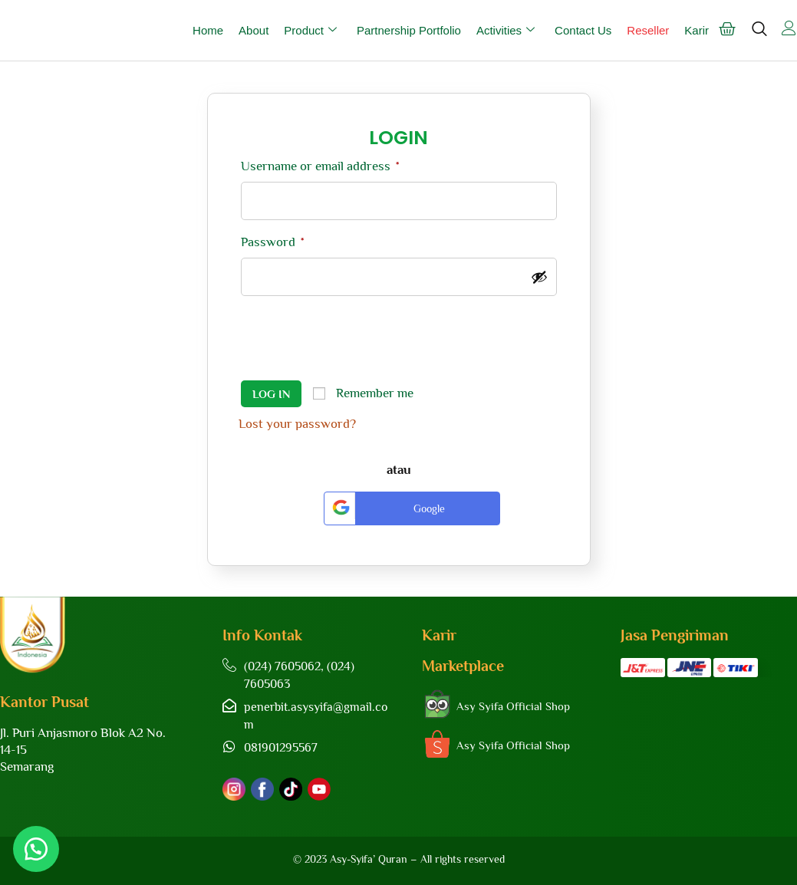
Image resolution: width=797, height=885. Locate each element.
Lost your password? (297, 423)
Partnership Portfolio (409, 30)
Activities (505, 30)
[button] (38, 847)
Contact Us (583, 30)
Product (310, 30)
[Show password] (539, 276)
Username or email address (320, 166)
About (253, 30)
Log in (271, 393)
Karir (696, 30)
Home (208, 30)
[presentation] (355, 340)
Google (386, 505)
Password (272, 242)
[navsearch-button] (758, 36)
